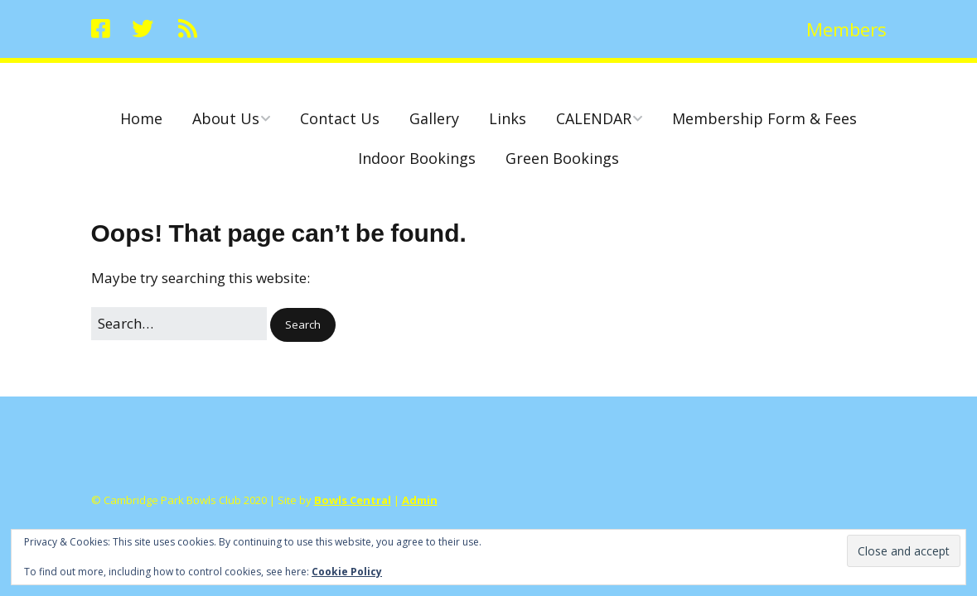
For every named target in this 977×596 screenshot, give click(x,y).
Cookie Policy (347, 572)
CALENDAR (593, 118)
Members (846, 29)
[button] (303, 325)
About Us (225, 118)
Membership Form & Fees (764, 118)
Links (507, 118)
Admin (420, 500)
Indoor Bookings (417, 158)
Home (141, 118)
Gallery (434, 118)
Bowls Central (352, 500)
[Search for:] (179, 323)
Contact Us (340, 118)
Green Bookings (562, 158)
